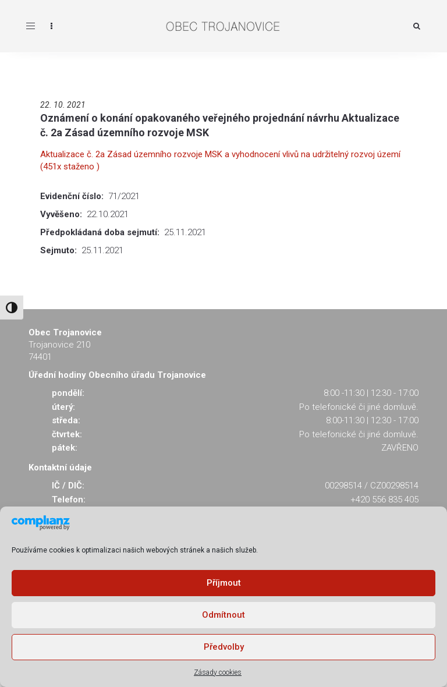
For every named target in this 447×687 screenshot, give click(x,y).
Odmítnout (223, 615)
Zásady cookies (218, 672)
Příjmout (224, 583)
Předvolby (224, 647)
